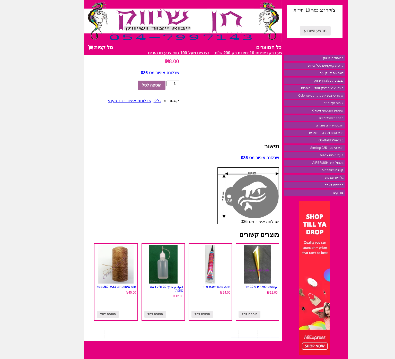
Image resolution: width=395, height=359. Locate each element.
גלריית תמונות (316, 177)
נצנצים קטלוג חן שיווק (310, 80)
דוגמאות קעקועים (313, 73)
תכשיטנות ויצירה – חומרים (308, 133)
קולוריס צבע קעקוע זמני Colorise (302, 95)
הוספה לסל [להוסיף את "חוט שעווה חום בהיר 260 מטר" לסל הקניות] (89, 314)
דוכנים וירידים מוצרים (311, 125)
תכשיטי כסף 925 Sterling (309, 148)
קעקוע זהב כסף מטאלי (309, 110)
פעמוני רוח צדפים (314, 155)
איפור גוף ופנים (315, 103)
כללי (139, 100)
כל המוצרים (251, 47)
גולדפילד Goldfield (313, 140)
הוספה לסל (133, 85)
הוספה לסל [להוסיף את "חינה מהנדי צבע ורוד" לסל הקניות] (184, 314)
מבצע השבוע (297, 31)
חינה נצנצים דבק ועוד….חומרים (304, 88)
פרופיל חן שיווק (315, 58)
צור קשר (319, 192)
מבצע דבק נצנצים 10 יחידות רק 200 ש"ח (230, 53)
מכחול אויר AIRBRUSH (310, 163)
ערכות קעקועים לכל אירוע (307, 65)
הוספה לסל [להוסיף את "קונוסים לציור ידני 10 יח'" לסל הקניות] (231, 314)
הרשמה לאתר (315, 185)
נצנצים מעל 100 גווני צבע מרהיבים (158, 53)
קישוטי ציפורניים (314, 170)
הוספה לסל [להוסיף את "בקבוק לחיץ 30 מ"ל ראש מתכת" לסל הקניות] (137, 314)
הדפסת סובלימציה (313, 118)
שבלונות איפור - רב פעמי (111, 100)
